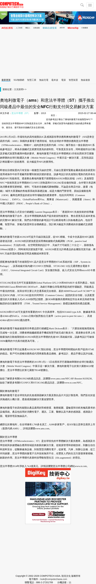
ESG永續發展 (50, 28)
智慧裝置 (73, 80)
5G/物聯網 (19, 80)
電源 (63, 80)
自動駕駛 (36, 28)
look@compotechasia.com (53, 579)
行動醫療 (85, 28)
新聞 (21, 89)
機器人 (27, 28)
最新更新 (6, 80)
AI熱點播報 (7, 28)
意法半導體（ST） (20, 113)
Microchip (73, 28)
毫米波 (54, 80)
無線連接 (85, 80)
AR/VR (62, 28)
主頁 (16, 89)
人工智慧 (19, 28)
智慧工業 (31, 80)
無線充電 (43, 80)
